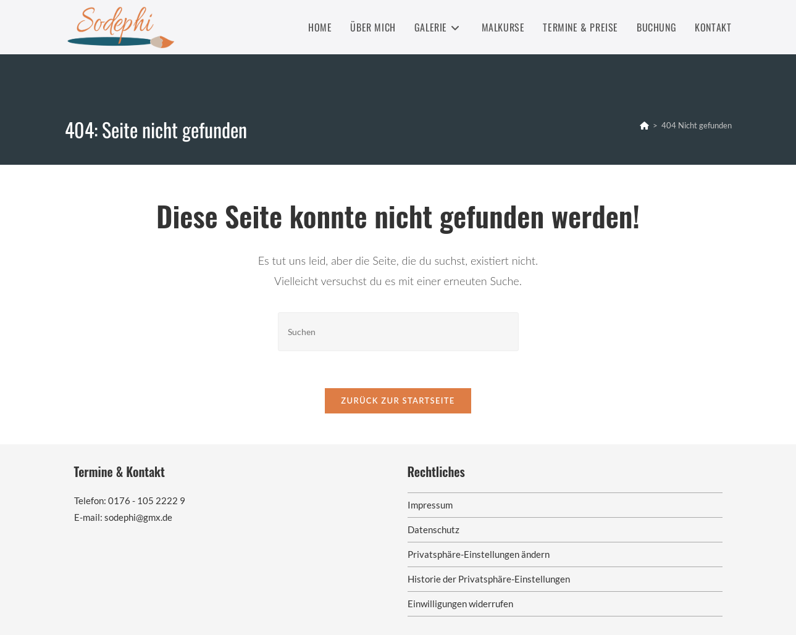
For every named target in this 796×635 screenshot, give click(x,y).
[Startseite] (644, 125)
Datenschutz (433, 529)
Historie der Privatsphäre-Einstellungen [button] (489, 578)
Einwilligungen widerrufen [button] (460, 603)
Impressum (430, 504)
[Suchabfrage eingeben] (398, 331)
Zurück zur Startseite (398, 400)
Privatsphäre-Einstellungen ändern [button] (479, 554)
